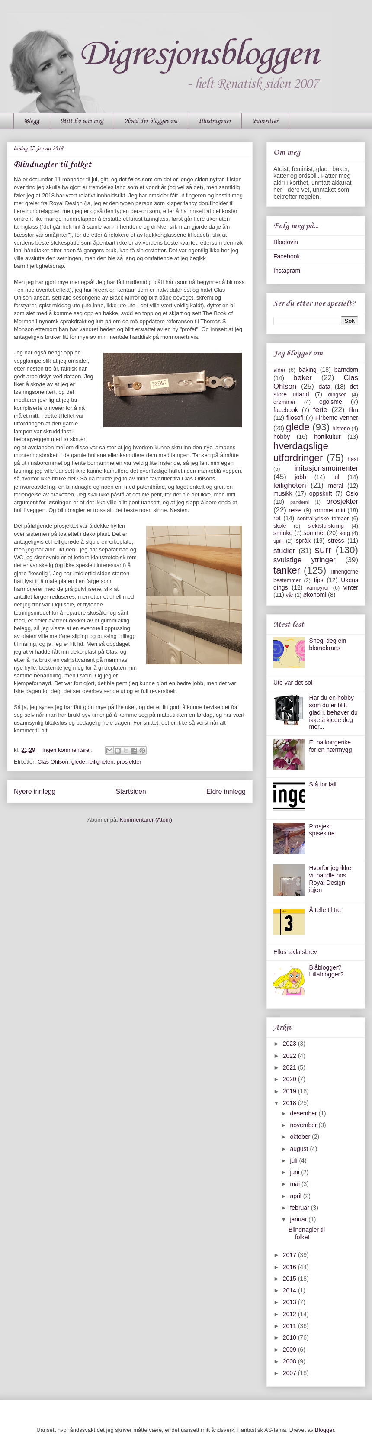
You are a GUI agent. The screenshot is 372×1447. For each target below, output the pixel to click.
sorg (345, 533)
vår (290, 595)
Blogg (31, 121)
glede (78, 761)
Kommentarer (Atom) (146, 819)
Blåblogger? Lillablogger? (326, 971)
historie (341, 428)
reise (295, 510)
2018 (290, 1102)
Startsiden (130, 791)
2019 (290, 1091)
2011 (290, 1325)
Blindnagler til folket (52, 165)
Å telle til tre (325, 909)
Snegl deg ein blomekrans (327, 644)
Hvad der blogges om (151, 121)
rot (276, 518)
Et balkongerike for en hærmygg (330, 746)
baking (308, 369)
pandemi (299, 502)
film (353, 409)
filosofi (295, 417)
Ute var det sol (292, 682)
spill (278, 541)
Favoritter (265, 121)
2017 (290, 1254)
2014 (290, 1290)
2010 (290, 1337)
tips (319, 580)
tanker (286, 570)
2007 (290, 1373)
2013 (290, 1302)
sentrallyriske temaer (323, 519)
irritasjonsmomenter (326, 468)
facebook (285, 409)
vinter (350, 587)
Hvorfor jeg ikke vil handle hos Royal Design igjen (330, 878)
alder (279, 370)
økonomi (315, 594)
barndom (346, 369)
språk (303, 540)
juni (295, 1172)
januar (299, 1219)
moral (335, 485)
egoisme (330, 401)
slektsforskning (326, 526)
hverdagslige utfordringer (300, 452)
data (324, 386)
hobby (281, 436)
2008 (290, 1361)
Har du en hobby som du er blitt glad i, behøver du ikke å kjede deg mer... (333, 712)
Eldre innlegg (226, 791)
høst (353, 459)
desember (304, 1113)
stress (336, 540)
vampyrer (318, 588)
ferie (320, 410)
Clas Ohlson (53, 761)
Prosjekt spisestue (322, 830)
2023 (290, 1043)
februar (300, 1207)
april (296, 1195)
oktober (301, 1136)
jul (336, 477)
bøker (302, 378)
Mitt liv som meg (82, 121)
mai (295, 1183)
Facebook (286, 256)
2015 (290, 1278)
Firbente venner (336, 417)
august (300, 1148)
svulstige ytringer (304, 560)
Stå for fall (323, 784)
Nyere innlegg (34, 791)
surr (323, 550)
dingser (337, 395)
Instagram (286, 270)
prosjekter (129, 761)
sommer (314, 532)
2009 (290, 1349)
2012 (290, 1314)
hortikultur (327, 436)
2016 (290, 1266)
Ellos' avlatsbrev (295, 951)
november (304, 1125)
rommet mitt (329, 510)
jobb (300, 477)
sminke (282, 532)
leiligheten (101, 761)
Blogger (324, 1430)
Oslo (352, 493)
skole (279, 526)
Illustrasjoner (215, 121)
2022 (290, 1055)
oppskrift (320, 493)
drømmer (284, 402)
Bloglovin (285, 241)
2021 (290, 1067)
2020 (290, 1079)
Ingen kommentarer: (68, 750)
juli (294, 1160)
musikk (282, 493)
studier (284, 551)
